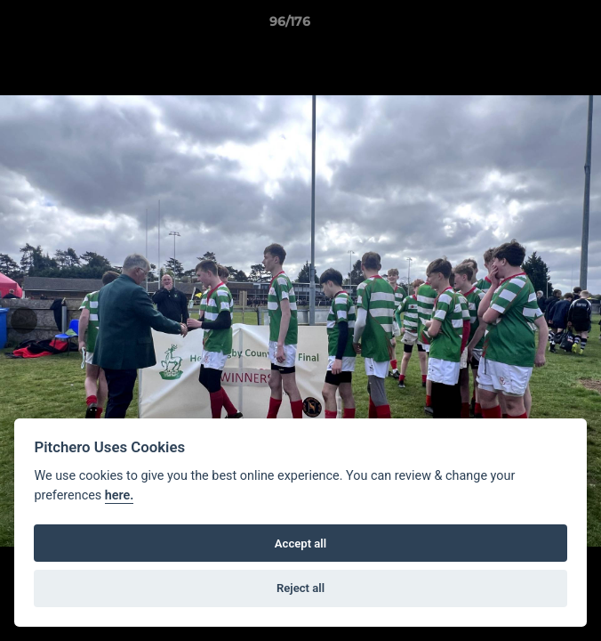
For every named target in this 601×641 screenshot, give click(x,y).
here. (119, 495)
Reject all (300, 588)
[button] (537, 26)
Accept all (300, 543)
